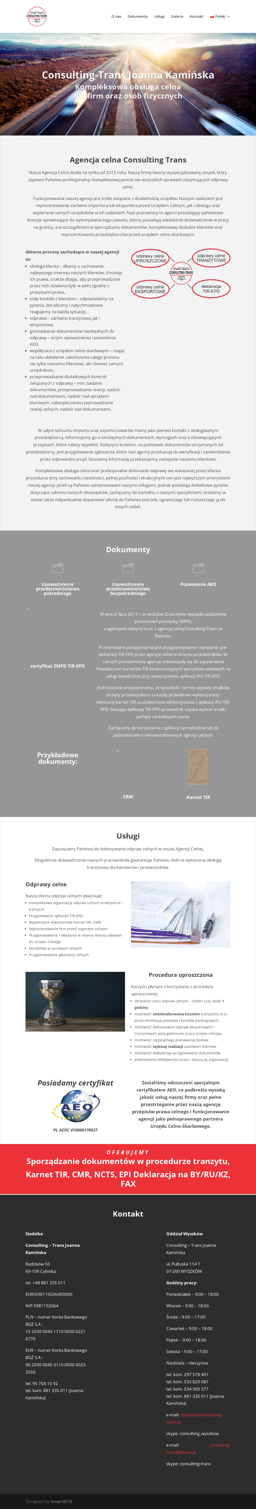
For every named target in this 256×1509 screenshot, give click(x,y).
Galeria (177, 17)
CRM (128, 797)
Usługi (159, 17)
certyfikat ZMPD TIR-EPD (57, 666)
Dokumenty (138, 17)
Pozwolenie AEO (198, 584)
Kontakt (197, 17)
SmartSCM (61, 1501)
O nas (116, 17)
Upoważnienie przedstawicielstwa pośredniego (58, 588)
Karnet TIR (198, 797)
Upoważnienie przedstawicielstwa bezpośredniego (128, 588)
